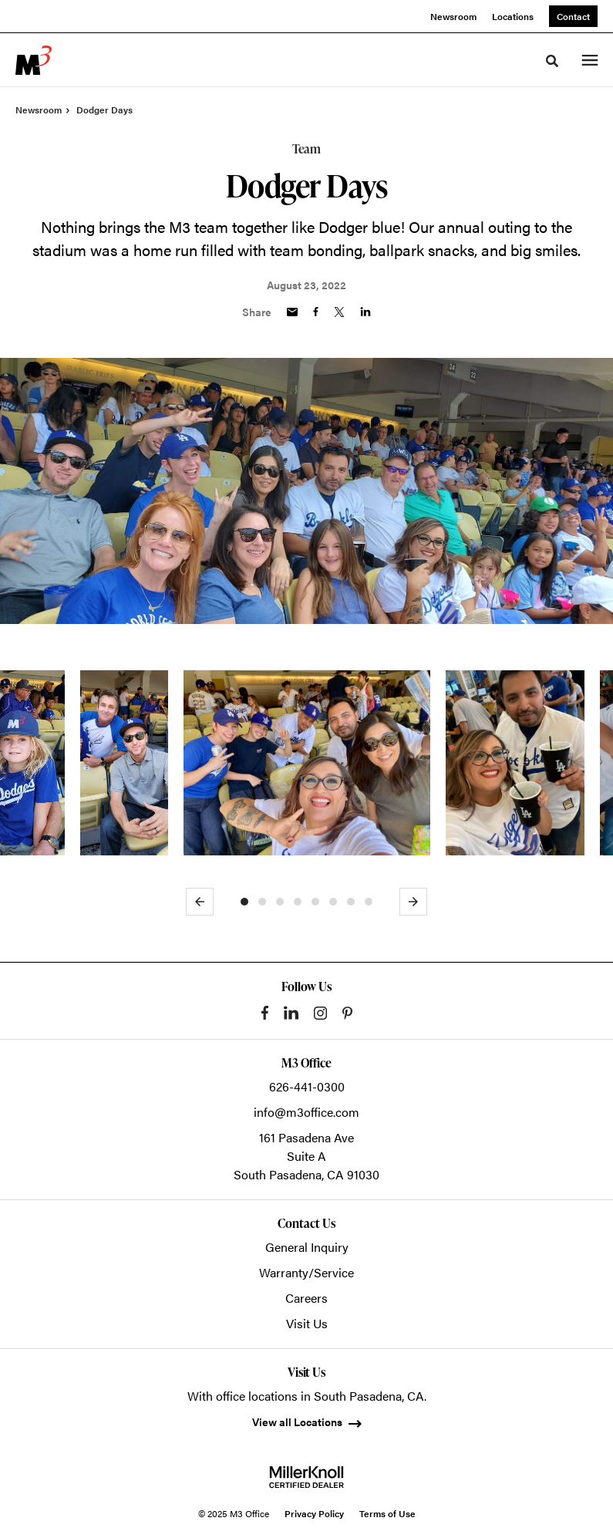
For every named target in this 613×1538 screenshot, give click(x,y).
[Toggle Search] (552, 61)
